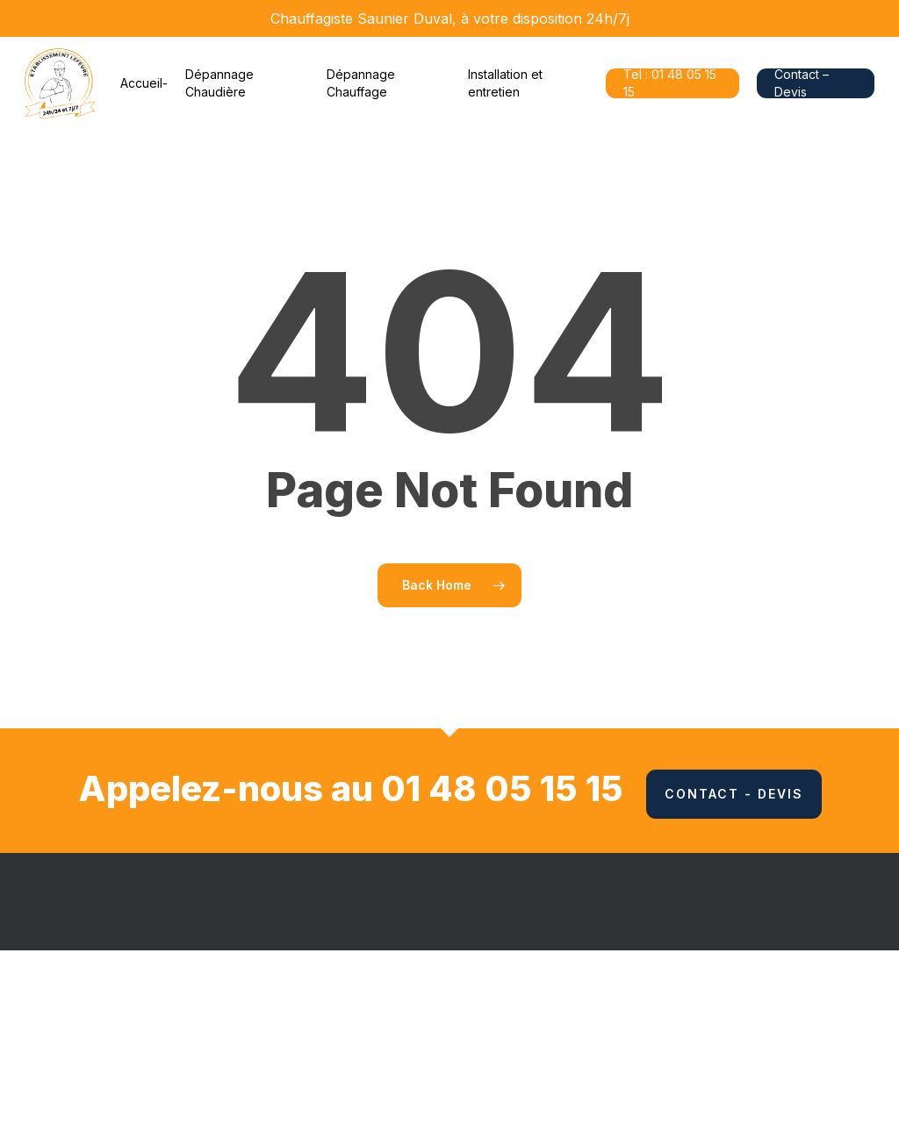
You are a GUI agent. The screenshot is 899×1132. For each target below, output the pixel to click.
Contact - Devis (734, 793)
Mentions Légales (545, 1002)
